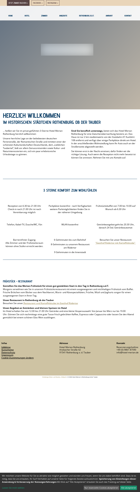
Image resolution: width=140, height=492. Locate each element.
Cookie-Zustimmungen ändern (17, 357)
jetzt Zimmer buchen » (18, 3)
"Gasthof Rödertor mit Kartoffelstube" (115, 242)
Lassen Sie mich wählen (13, 487)
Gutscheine (7, 349)
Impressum (7, 355)
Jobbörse (6, 347)
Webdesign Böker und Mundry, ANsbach (54, 377)
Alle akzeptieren (128, 487)
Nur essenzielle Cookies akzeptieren (101, 487)
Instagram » (53, 3)
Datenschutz (8, 352)
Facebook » (38, 3)
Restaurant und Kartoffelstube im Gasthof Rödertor (50, 303)
